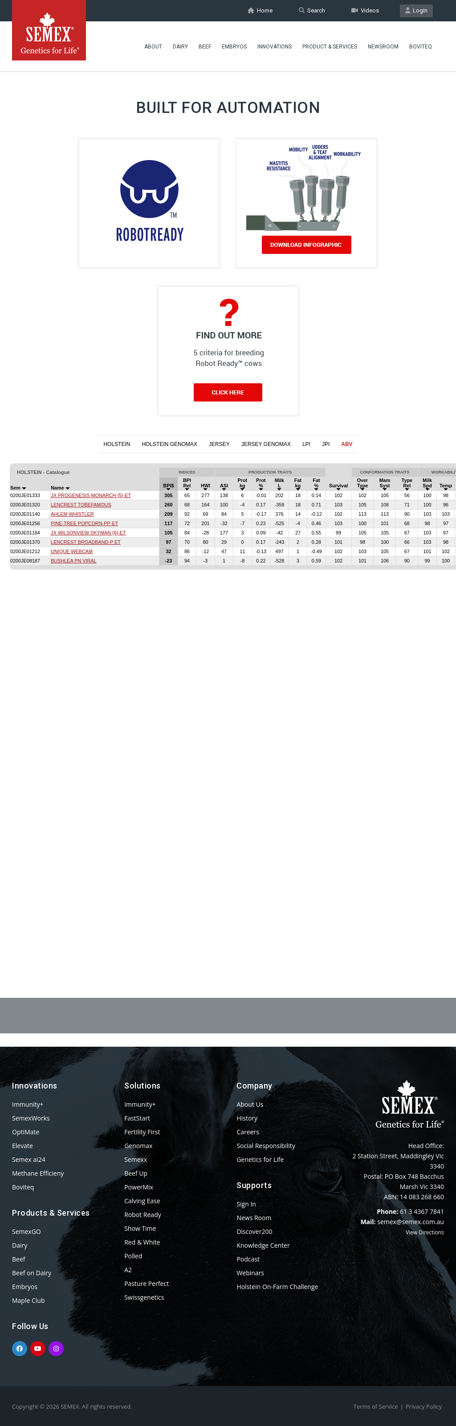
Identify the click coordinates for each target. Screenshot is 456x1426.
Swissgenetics (144, 1297)
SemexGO (26, 1231)
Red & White (142, 1242)
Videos (365, 10)
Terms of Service (376, 1406)
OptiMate (25, 1132)
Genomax (138, 1145)
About (153, 47)
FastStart (137, 1118)
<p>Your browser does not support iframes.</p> (228, 704)
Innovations (274, 47)
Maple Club (28, 1300)
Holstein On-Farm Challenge (277, 1286)
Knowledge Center (262, 1245)
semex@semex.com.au (410, 1221)
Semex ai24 (28, 1159)
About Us (249, 1104)
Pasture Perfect (146, 1283)
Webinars (250, 1273)
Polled (133, 1256)
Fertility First (142, 1132)
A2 (128, 1269)
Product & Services (329, 47)
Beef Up (135, 1173)
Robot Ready (142, 1214)
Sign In (246, 1204)
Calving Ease (142, 1201)
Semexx (135, 1159)
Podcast (248, 1259)
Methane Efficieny (38, 1173)
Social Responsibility (265, 1145)
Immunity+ (28, 1104)
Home (260, 10)
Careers (247, 1132)
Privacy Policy (424, 1406)
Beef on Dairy (31, 1273)
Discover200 (254, 1231)
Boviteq (420, 47)
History (246, 1118)
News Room (253, 1217)
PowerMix (138, 1187)
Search (312, 10)
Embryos (234, 47)
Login (416, 10)
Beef (205, 47)
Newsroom (383, 47)
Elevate (22, 1145)
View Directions (425, 1232)
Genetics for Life (260, 1159)
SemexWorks (31, 1118)
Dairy (180, 47)
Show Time (140, 1228)
